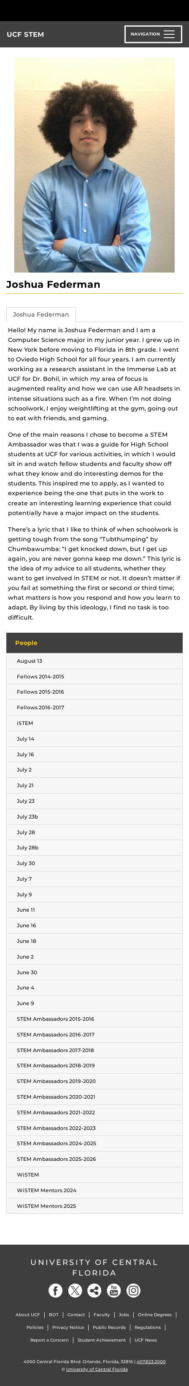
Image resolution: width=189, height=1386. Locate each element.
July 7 (24, 879)
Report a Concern (49, 1340)
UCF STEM (25, 34)
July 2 (24, 769)
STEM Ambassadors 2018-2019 (56, 1065)
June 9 (25, 1003)
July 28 (26, 832)
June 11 (26, 910)
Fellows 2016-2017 (40, 707)
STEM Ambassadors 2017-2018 (55, 1050)
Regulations (148, 1327)
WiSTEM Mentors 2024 (46, 1190)
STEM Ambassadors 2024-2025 (56, 1143)
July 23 (26, 801)
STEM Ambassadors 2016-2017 (55, 1034)
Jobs (124, 1314)
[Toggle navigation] (153, 34)
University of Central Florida (94, 1268)
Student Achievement (102, 1340)
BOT (54, 1314)
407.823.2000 (151, 1361)
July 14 (25, 739)
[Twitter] (75, 1291)
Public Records (109, 1327)
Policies (35, 1327)
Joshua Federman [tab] (41, 314)
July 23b (27, 816)
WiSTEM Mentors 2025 (46, 1206)
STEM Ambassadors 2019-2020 (56, 1081)
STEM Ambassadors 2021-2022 (56, 1112)
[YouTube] (114, 1291)
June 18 (26, 941)
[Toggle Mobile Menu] (180, 9)
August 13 (29, 661)
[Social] (94, 1291)
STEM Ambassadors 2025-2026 (56, 1159)
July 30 (26, 863)
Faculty (102, 1314)
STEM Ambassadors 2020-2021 (56, 1097)
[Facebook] (56, 1291)
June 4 (25, 987)
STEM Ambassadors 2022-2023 (56, 1128)
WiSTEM (28, 1174)
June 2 (25, 956)
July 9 (24, 894)
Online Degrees (155, 1314)
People (26, 643)
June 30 (27, 972)
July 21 (25, 785)
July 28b (27, 847)
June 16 (26, 925)
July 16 (25, 754)
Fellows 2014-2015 (40, 676)
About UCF (28, 1314)
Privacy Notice (68, 1327)
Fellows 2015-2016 (40, 692)
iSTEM (25, 723)
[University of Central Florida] (64, 10)
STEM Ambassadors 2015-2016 (55, 1019)
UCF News (146, 1340)
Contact (76, 1314)
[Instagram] (133, 1291)
